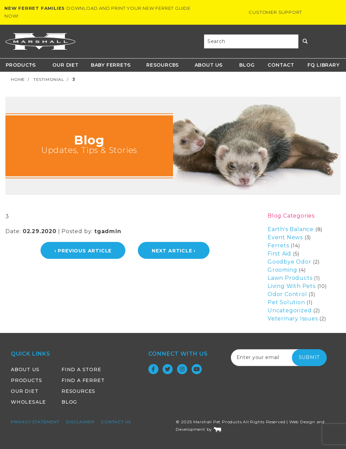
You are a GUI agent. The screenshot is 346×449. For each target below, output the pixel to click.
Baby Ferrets (111, 65)
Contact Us (116, 421)
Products (21, 65)
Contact (281, 65)
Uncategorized (290, 310)
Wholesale (28, 402)
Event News (285, 237)
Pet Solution (286, 302)
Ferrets (278, 245)
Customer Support (275, 12)
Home (18, 79)
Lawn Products (290, 278)
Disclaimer (80, 421)
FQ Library (323, 65)
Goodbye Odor (290, 262)
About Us (209, 65)
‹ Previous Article (83, 251)
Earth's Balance (291, 229)
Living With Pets (292, 286)
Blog (246, 65)
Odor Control (287, 294)
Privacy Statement (35, 421)
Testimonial (48, 79)
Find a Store (81, 369)
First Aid (279, 253)
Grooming (282, 270)
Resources (162, 65)
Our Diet (65, 65)
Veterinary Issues (293, 318)
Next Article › (174, 251)
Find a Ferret (82, 380)
